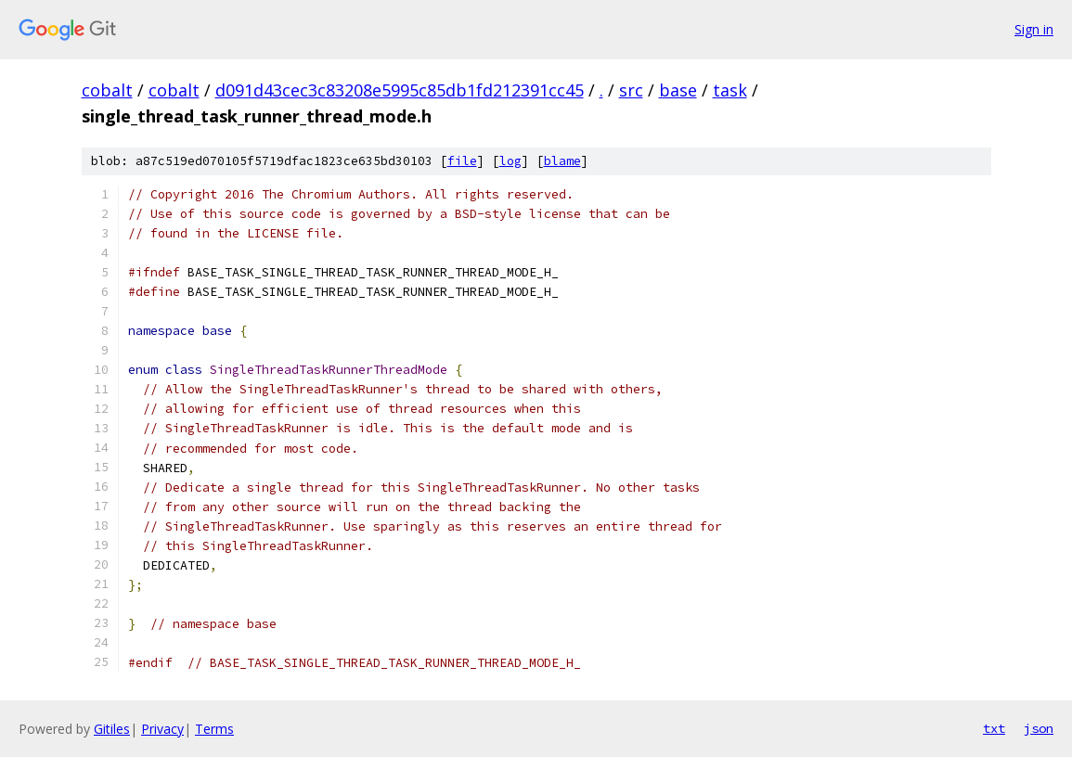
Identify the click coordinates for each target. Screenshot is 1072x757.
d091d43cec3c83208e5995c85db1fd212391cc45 (399, 90)
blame (562, 161)
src (631, 90)
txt (994, 728)
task (730, 90)
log (510, 161)
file (462, 161)
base (678, 90)
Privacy (162, 729)
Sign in (1033, 29)
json (1038, 728)
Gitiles (112, 729)
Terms (214, 729)
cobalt (107, 90)
